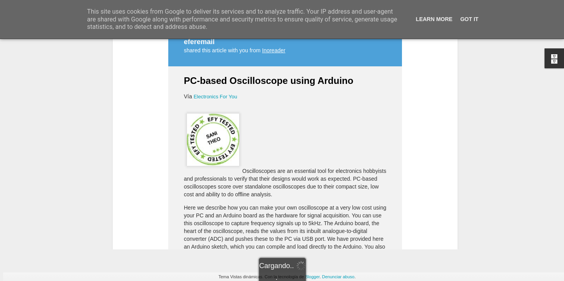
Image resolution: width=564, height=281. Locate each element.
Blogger (312, 276)
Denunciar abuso (338, 276)
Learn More (434, 19)
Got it (469, 19)
